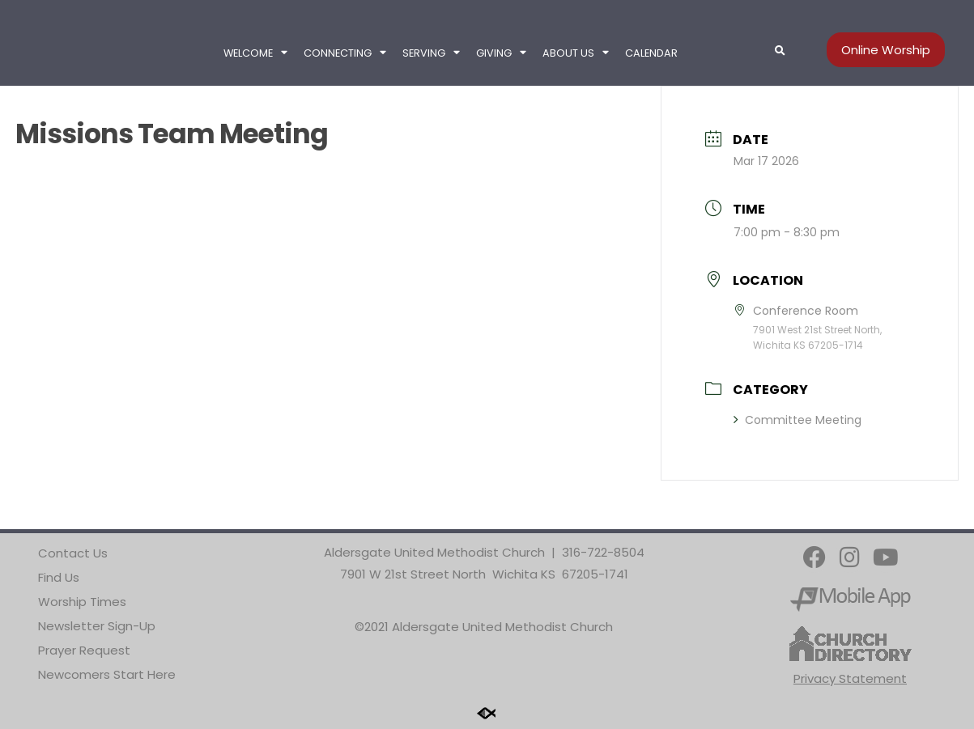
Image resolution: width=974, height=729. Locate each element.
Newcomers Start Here (107, 674)
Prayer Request (84, 650)
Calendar (651, 53)
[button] (780, 51)
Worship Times (82, 601)
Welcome (255, 53)
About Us (575, 53)
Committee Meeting (797, 420)
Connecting (345, 53)
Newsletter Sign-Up (96, 625)
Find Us (58, 577)
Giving (501, 53)
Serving (431, 53)
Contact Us (73, 553)
